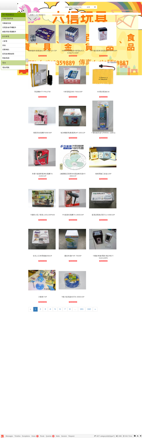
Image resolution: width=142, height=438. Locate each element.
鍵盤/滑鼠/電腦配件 (9, 32)
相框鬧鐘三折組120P (103, 174)
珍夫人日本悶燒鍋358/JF (42, 256)
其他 (4, 45)
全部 (88, 7)
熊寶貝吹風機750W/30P (42, 133)
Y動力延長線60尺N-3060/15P (73, 297)
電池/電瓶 (5, 67)
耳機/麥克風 (6, 23)
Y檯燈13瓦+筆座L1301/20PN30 (42, 215)
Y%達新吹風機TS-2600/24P (73, 215)
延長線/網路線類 (8, 54)
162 (89, 309)
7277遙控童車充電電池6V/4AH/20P (103, 51)
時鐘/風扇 (5, 58)
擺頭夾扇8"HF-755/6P (73, 256)
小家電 (4, 41)
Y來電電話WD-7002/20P (73, 92)
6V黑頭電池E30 (103, 92)
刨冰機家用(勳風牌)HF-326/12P (73, 133)
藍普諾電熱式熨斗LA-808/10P (103, 215)
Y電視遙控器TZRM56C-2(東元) (103, 133)
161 (82, 309)
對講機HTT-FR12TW (43, 92)
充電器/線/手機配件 (9, 27)
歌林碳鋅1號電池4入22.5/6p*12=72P (42, 51)
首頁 (32, 15)
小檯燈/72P (42, 297)
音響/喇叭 (5, 49)
